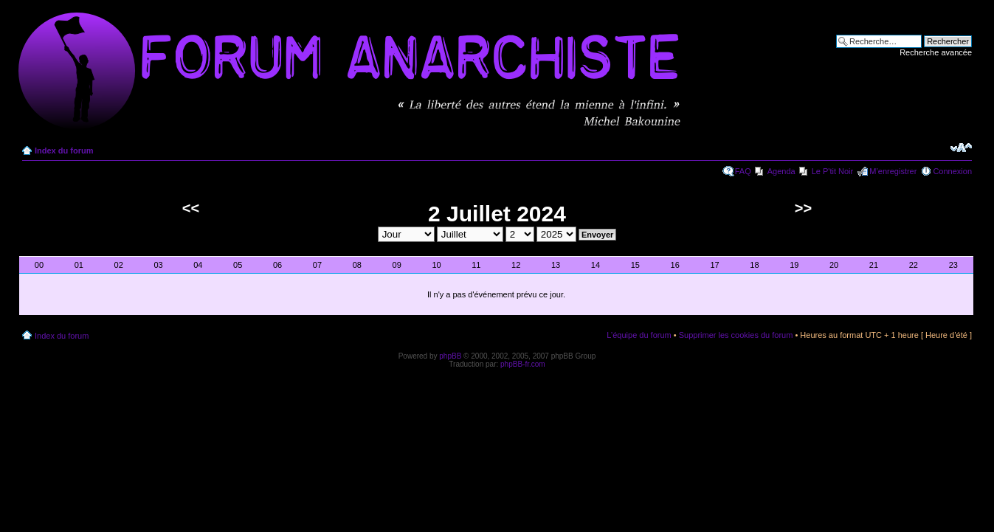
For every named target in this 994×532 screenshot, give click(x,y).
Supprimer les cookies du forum (736, 335)
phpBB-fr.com (522, 364)
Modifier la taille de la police (961, 147)
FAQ (743, 171)
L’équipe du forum (639, 335)
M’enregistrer (893, 171)
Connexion (952, 171)
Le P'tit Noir (833, 171)
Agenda (781, 171)
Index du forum (64, 150)
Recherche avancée (936, 52)
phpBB (450, 356)
